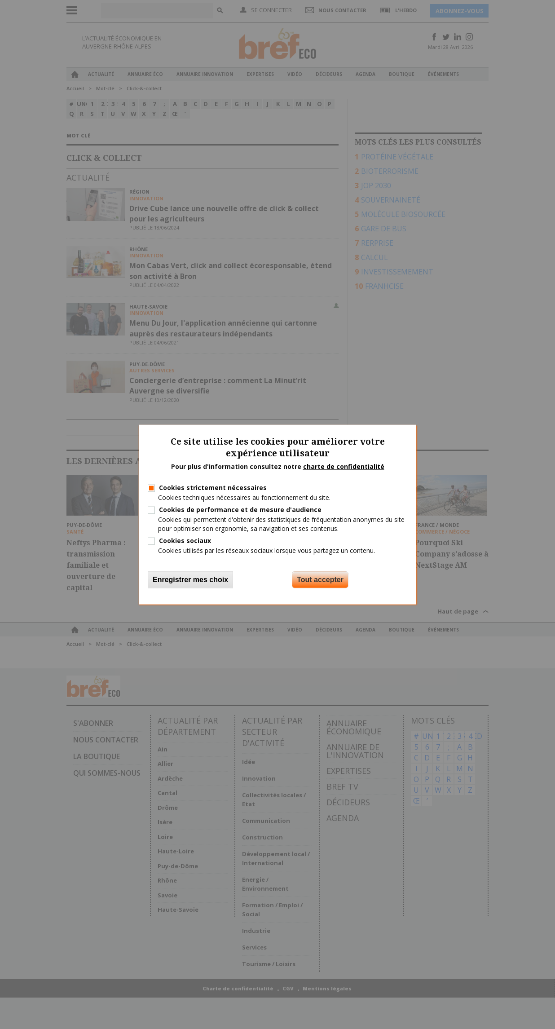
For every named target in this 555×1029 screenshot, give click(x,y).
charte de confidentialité (343, 466)
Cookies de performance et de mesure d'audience (240, 509)
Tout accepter (320, 579)
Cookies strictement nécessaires (213, 487)
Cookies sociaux (185, 540)
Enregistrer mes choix (190, 579)
